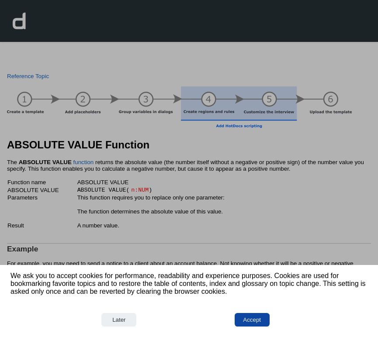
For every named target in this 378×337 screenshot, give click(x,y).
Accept (252, 319)
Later (118, 319)
